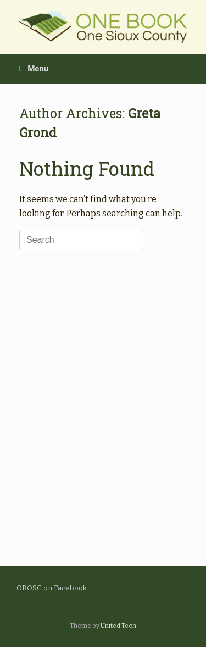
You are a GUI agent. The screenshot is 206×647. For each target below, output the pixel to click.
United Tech (118, 625)
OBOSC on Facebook (51, 588)
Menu (33, 69)
